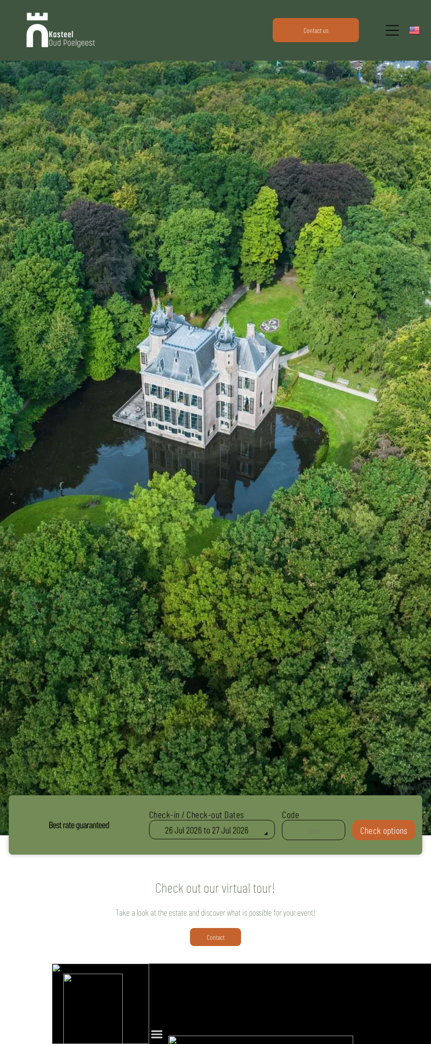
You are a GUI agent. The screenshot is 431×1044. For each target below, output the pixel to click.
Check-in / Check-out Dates (196, 814)
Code (290, 814)
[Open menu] (392, 30)
